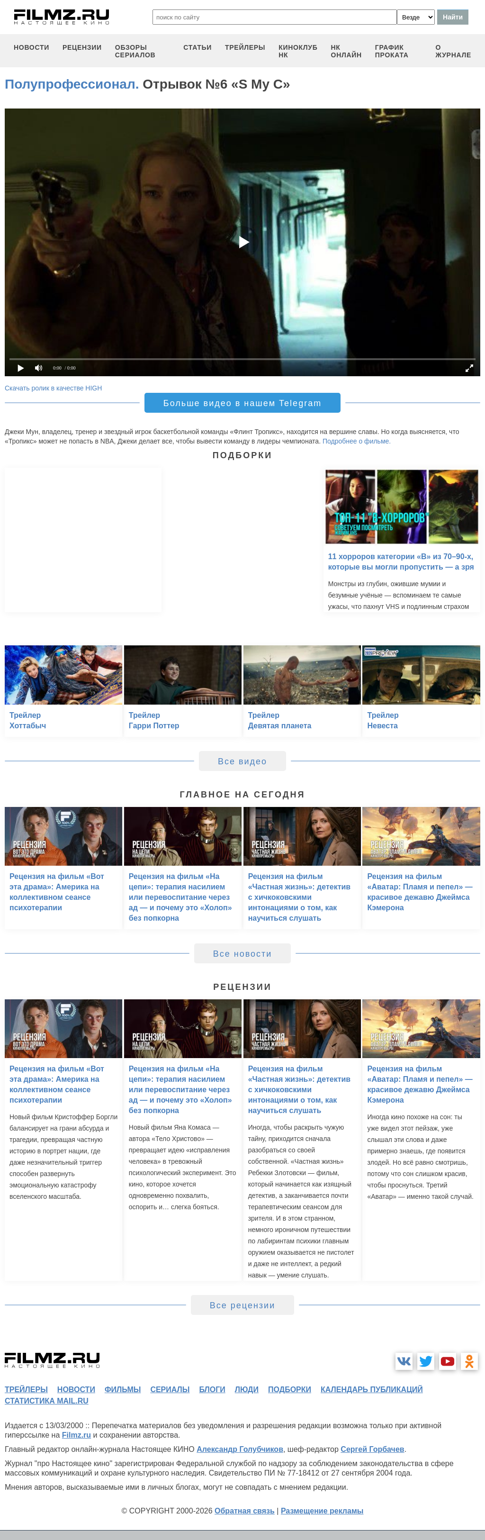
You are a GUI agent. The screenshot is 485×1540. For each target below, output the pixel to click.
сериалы (169, 1390)
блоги (212, 1390)
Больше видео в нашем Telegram (242, 403)
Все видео (242, 761)
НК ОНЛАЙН (346, 51)
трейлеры (245, 47)
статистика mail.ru (47, 1401)
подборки (289, 1390)
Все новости (242, 954)
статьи (197, 47)
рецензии (82, 47)
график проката (392, 51)
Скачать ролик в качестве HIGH (53, 388)
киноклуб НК (297, 51)
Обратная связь (245, 1511)
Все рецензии (242, 1305)
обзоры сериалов (135, 51)
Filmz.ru (76, 1435)
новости (31, 47)
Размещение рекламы (322, 1511)
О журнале (453, 51)
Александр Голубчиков (240, 1449)
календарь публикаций (372, 1390)
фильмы (123, 1390)
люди (247, 1390)
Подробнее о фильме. (357, 441)
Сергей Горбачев (372, 1449)
